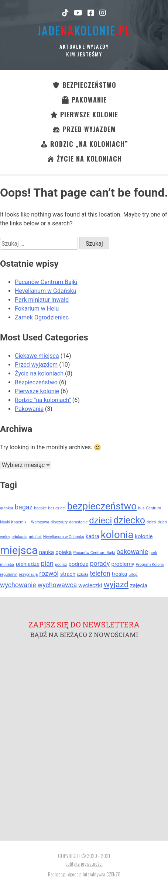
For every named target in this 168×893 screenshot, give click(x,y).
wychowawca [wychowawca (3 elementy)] (57, 585)
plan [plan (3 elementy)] (47, 563)
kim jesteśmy (84, 54)
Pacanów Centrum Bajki (46, 281)
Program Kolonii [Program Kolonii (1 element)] (150, 564)
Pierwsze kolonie (37, 391)
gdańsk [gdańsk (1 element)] (35, 536)
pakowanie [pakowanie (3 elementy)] (132, 551)
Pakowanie (29, 408)
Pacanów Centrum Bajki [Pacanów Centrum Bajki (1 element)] (94, 552)
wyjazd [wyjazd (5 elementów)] (115, 584)
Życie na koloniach (39, 373)
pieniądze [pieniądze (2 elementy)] (28, 564)
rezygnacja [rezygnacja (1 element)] (28, 574)
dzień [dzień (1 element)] (151, 522)
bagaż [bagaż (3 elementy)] (23, 507)
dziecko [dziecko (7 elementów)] (129, 520)
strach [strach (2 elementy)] (68, 574)
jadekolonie (84, 30)
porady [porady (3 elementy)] (100, 563)
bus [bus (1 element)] (141, 508)
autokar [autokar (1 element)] (6, 508)
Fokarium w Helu (37, 308)
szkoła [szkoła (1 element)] (82, 574)
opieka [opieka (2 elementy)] (63, 552)
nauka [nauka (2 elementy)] (46, 552)
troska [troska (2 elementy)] (119, 574)
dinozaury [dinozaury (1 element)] (59, 522)
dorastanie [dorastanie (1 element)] (78, 522)
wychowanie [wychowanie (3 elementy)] (18, 585)
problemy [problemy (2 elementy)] (123, 564)
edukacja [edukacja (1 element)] (20, 536)
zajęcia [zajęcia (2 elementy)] (138, 585)
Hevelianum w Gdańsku (45, 290)
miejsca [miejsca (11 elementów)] (19, 550)
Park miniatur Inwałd (42, 299)
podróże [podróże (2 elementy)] (79, 564)
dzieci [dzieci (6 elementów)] (100, 520)
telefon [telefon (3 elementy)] (100, 573)
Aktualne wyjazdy (84, 46)
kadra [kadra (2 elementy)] (92, 536)
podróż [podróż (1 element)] (61, 564)
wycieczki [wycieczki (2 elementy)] (90, 585)
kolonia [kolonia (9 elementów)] (117, 535)
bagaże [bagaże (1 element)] (40, 508)
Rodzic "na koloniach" (43, 400)
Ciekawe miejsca (37, 355)
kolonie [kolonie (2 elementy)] (143, 536)
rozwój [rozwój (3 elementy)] (49, 573)
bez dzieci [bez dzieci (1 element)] (57, 508)
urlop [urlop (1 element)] (132, 574)
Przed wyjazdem (36, 364)
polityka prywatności (84, 863)
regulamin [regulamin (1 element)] (8, 574)
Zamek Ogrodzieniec (42, 317)
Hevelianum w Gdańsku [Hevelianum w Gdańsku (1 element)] (63, 536)
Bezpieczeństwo (36, 382)
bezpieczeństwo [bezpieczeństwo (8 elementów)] (102, 506)
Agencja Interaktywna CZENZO (94, 874)
